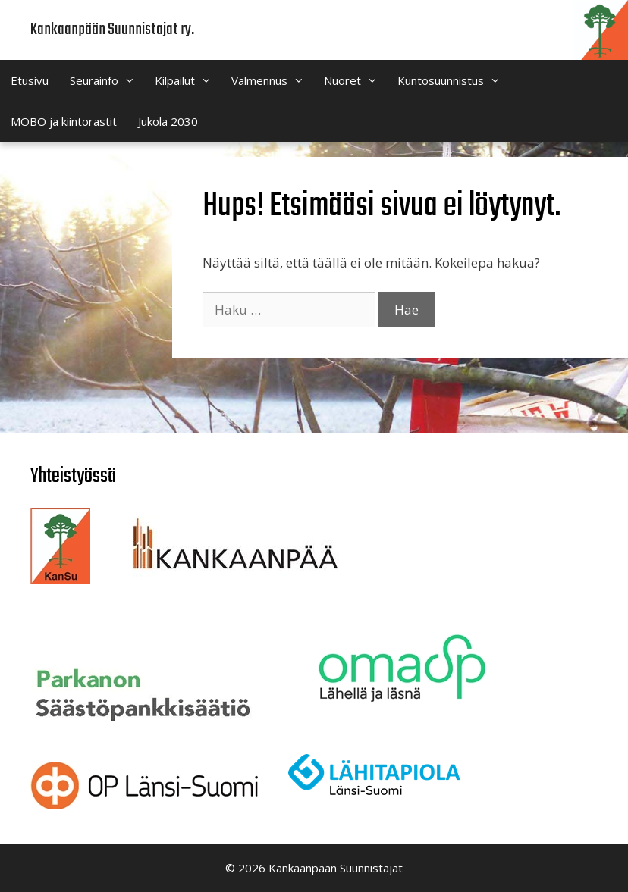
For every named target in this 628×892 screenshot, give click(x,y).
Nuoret (355, 80)
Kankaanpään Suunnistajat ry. (112, 29)
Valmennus (272, 80)
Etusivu (30, 80)
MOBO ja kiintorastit (64, 121)
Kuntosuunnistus (453, 80)
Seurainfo (107, 80)
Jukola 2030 (168, 121)
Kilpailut (188, 80)
